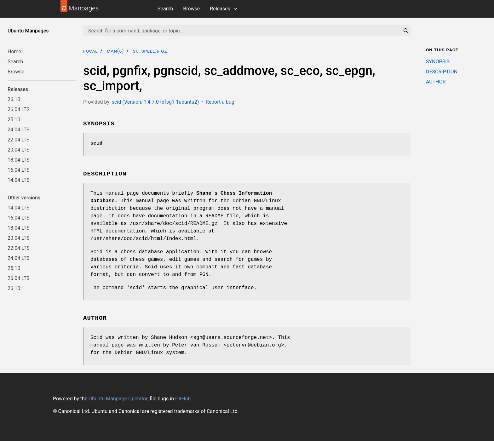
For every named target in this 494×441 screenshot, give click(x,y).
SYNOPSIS (438, 62)
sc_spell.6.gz (150, 51)
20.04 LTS (19, 150)
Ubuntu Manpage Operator (118, 399)
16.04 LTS (19, 170)
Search (165, 9)
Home (14, 51)
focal (90, 51)
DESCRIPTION (441, 72)
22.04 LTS (19, 140)
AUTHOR (436, 82)
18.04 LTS (19, 160)
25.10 (14, 120)
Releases (220, 9)
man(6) (115, 51)
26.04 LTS (19, 109)
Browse (191, 9)
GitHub (183, 399)
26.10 (14, 99)
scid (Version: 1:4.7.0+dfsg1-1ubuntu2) (155, 102)
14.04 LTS (19, 180)
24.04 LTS (19, 130)
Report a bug (220, 102)
